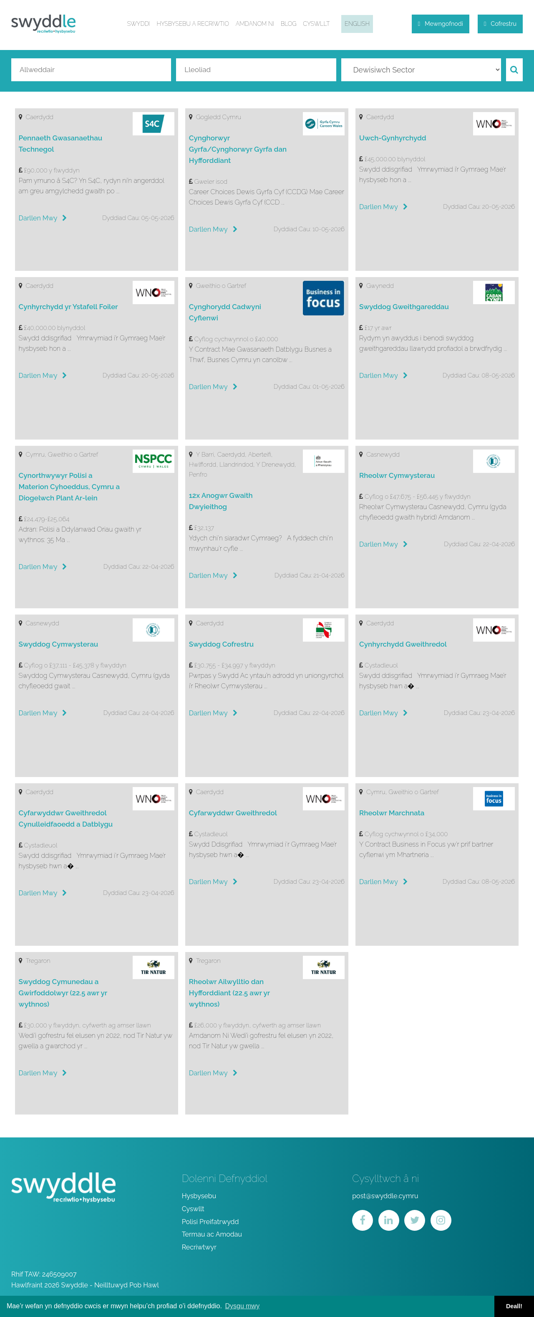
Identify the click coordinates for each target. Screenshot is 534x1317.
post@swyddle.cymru (385, 1197)
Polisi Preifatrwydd (210, 1223)
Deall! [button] (514, 1306)
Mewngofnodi (440, 25)
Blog (286, 25)
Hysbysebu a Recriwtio (191, 25)
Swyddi (136, 25)
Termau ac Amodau (212, 1236)
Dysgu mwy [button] (242, 1306)
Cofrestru (500, 25)
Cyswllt (314, 25)
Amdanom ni (253, 25)
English (355, 25)
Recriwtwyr (199, 1248)
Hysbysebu (199, 1197)
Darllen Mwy (43, 219)
